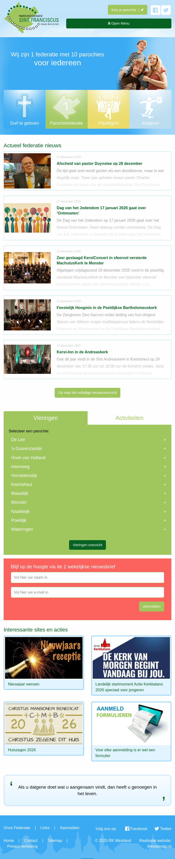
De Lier (18, 439)
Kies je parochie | (127, 10)
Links (44, 828)
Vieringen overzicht (87, 545)
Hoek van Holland (28, 457)
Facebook (136, 829)
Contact (31, 841)
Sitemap (55, 841)
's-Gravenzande (26, 448)
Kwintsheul (21, 484)
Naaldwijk (20, 511)
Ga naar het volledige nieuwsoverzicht (87, 393)
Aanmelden (69, 828)
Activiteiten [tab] (129, 418)
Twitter (163, 829)
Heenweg (20, 466)
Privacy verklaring (22, 846)
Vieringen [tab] (45, 418)
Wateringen (22, 529)
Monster (19, 502)
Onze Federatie (17, 828)
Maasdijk (19, 493)
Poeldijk (18, 520)
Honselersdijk (24, 475)
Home (9, 841)
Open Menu (118, 23)
